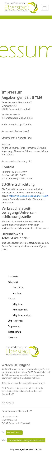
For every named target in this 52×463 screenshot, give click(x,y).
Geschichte (18, 287)
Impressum (14, 326)
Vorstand (17, 293)
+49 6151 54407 (14, 432)
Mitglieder (18, 304)
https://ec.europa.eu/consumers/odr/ (28, 195)
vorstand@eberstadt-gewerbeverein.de (26, 440)
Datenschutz (14, 331)
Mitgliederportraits (22, 315)
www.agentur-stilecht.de (26, 449)
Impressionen (15, 320)
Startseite (13, 276)
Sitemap (12, 337)
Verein (11, 298)
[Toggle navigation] (45, 8)
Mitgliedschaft (20, 309)
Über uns (13, 281)
